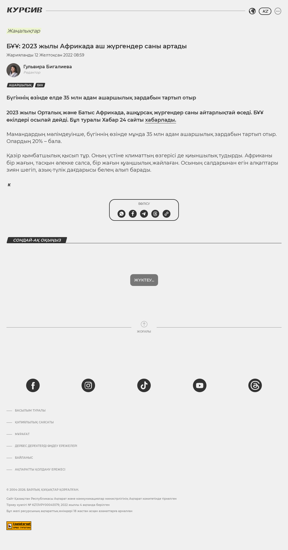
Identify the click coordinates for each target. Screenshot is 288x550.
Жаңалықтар (23, 31)
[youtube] (199, 385)
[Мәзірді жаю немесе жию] (278, 11)
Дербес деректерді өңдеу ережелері (46, 446)
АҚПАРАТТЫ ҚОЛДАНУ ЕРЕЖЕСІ (40, 469)
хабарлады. (160, 120)
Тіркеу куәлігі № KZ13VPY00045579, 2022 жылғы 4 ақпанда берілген (58, 505)
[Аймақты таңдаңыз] (252, 11)
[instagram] (88, 385)
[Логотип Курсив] (24, 10)
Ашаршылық (20, 85)
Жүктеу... (144, 280)
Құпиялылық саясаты (34, 422)
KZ (265, 11)
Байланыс (24, 458)
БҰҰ (40, 85)
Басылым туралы (30, 410)
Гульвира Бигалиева (47, 66)
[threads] (255, 385)
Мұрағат (22, 434)
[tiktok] (144, 385)
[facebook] (33, 385)
